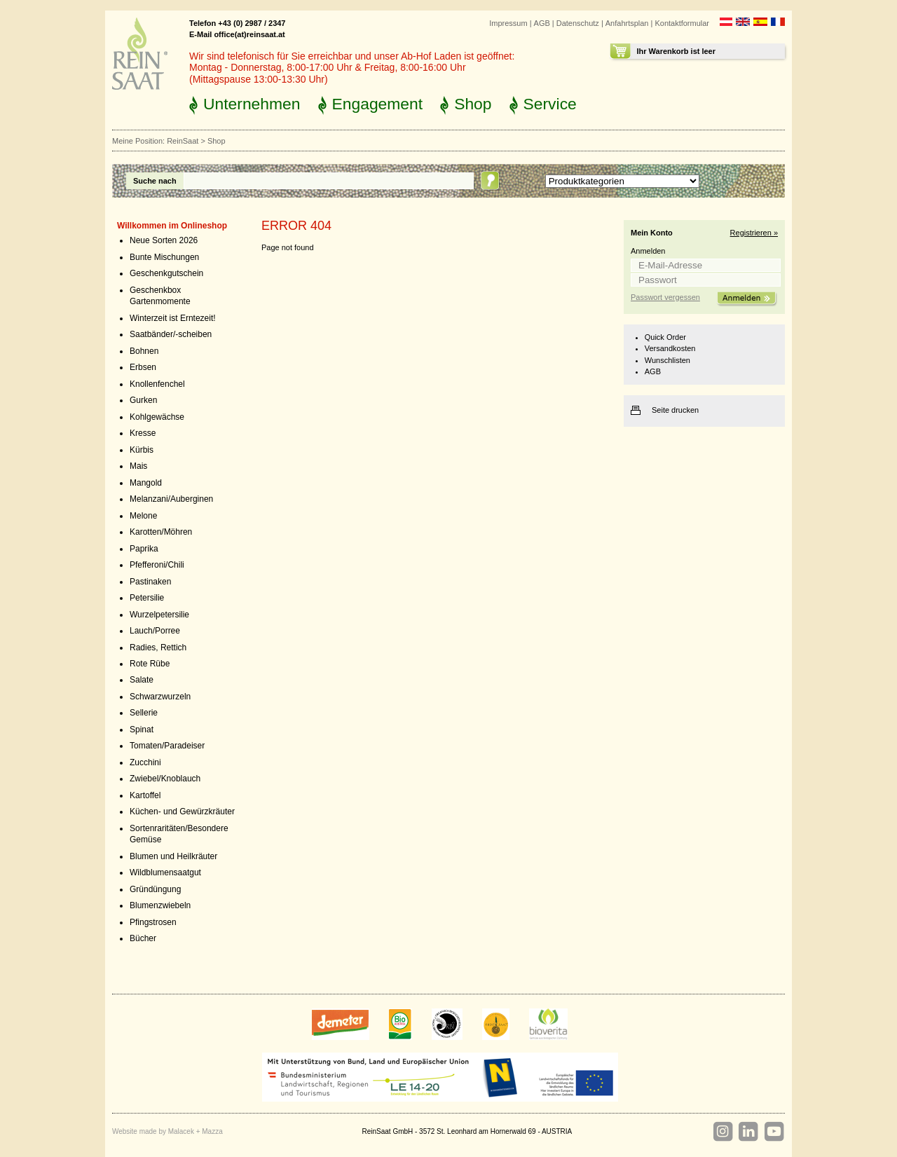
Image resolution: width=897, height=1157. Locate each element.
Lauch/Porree (155, 631)
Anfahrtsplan (627, 23)
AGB (542, 23)
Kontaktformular (682, 23)
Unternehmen (252, 104)
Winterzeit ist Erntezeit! (173, 318)
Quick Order (665, 337)
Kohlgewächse (157, 417)
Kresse (143, 433)
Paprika (144, 549)
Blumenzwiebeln (160, 905)
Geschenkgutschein (166, 273)
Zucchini (145, 762)
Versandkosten (670, 348)
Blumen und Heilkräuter (173, 856)
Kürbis (141, 450)
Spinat (141, 729)
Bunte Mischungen (164, 257)
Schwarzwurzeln (160, 696)
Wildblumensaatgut (165, 872)
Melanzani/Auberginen (171, 499)
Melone (143, 516)
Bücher (143, 938)
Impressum (508, 23)
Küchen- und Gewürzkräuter (182, 811)
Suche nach (155, 181)
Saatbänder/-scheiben (171, 334)
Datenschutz (577, 23)
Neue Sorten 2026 (164, 240)
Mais (138, 466)
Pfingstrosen (153, 922)
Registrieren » (754, 232)
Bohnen (144, 351)
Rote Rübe (150, 664)
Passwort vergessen (665, 297)
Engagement (377, 104)
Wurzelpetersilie (159, 614)
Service (550, 104)
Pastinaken (150, 582)
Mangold (146, 483)
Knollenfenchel (157, 384)
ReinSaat (182, 141)
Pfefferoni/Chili (157, 565)
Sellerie (144, 713)
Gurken (143, 400)
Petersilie (147, 598)
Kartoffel (145, 795)
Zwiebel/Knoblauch (165, 778)
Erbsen (143, 367)
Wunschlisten (667, 360)
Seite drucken (675, 410)
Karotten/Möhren (161, 532)
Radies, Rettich (158, 647)
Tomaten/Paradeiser (167, 746)
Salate (141, 680)
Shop (472, 104)
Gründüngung (155, 889)
